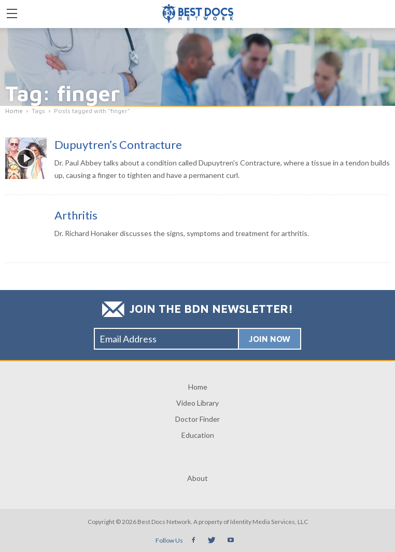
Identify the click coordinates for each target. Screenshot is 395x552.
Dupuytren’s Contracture (118, 144)
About (197, 478)
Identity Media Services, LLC (269, 522)
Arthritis (75, 215)
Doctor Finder (197, 419)
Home (197, 386)
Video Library (197, 402)
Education (197, 435)
